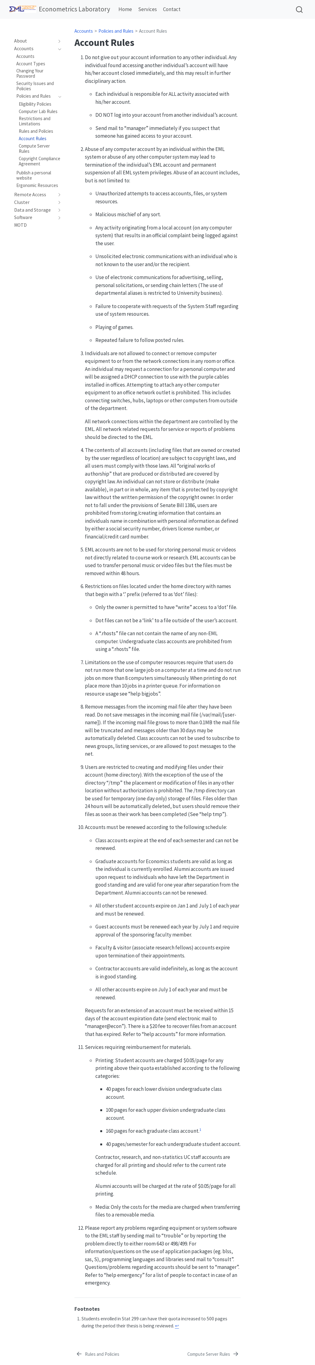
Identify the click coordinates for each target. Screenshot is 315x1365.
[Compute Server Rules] (213, 1354)
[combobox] (299, 9)
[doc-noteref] (200, 1130)
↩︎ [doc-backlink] (177, 1326)
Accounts (83, 31)
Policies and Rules (116, 31)
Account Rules (153, 31)
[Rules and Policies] (97, 1354)
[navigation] (34, 41)
